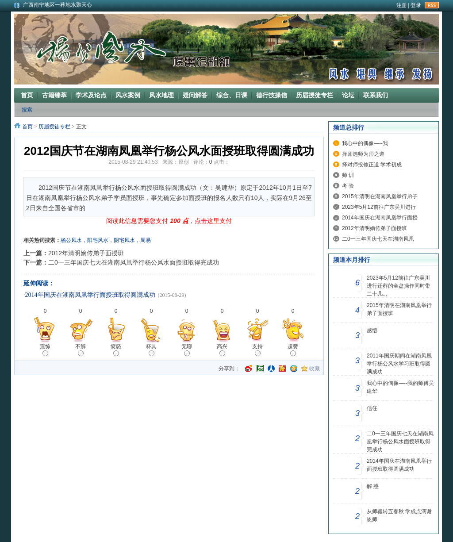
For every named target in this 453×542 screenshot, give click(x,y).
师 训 (348, 175)
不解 (80, 349)
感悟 (372, 330)
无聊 (186, 349)
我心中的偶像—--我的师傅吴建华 (400, 387)
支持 (257, 349)
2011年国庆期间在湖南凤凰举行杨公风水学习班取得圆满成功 (399, 364)
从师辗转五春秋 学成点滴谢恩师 (399, 515)
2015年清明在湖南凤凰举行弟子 (380, 196)
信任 (372, 408)
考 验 (348, 186)
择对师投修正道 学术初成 (372, 164)
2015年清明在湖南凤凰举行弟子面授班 (399, 309)
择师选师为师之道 (363, 154)
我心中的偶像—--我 (365, 143)
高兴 (222, 349)
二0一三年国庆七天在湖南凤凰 (378, 239)
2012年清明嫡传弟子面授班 (86, 253)
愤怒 (116, 349)
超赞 (293, 349)
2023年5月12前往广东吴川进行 (379, 207)
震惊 (45, 349)
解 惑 (373, 486)
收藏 (314, 368)
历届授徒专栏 (54, 126)
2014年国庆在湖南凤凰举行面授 (380, 218)
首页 (27, 126)
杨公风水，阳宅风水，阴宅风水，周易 (106, 240)
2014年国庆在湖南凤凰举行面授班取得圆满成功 (90, 295)
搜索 (27, 110)
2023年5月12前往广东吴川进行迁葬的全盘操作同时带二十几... (398, 286)
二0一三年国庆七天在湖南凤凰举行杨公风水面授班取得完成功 (133, 262)
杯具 (151, 349)
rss (432, 5)
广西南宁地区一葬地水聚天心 (57, 5)
